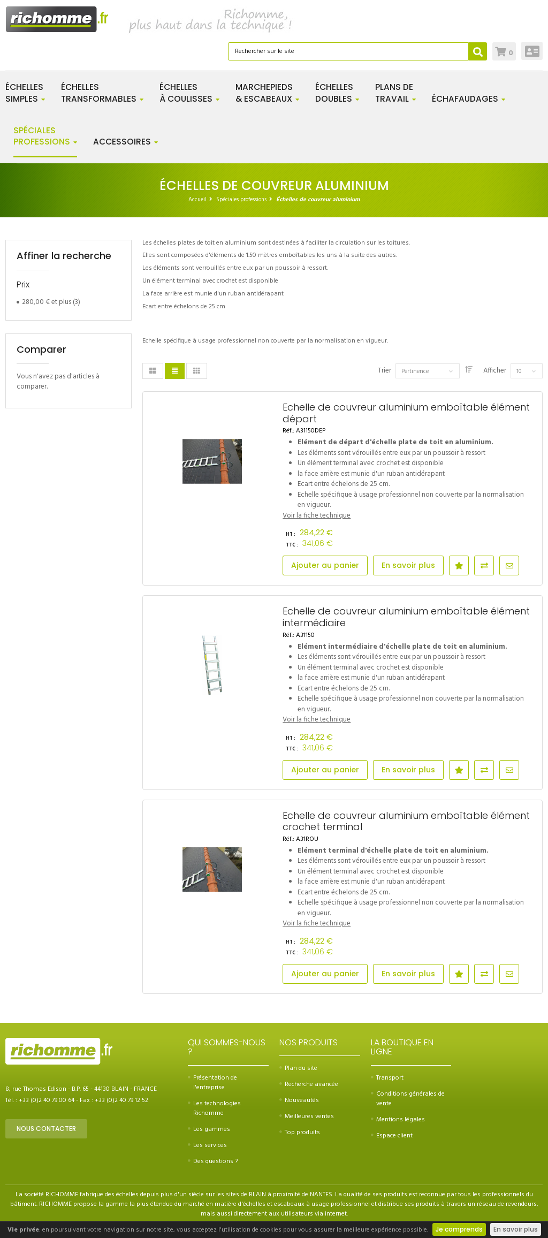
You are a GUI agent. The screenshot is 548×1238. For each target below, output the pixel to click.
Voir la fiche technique (317, 515)
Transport (387, 1078)
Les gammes (209, 1129)
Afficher (494, 371)
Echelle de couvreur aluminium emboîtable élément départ (406, 413)
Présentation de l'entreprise (212, 1083)
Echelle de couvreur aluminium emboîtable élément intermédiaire (406, 616)
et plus (46, 302)
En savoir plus (515, 1229)
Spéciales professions (241, 199)
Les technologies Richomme (214, 1108)
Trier (384, 371)
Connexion (532, 51)
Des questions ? (213, 1161)
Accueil (197, 199)
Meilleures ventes (306, 1116)
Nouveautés (299, 1100)
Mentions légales (398, 1119)
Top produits (299, 1132)
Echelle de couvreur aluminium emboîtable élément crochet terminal (406, 821)
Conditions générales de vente (408, 1099)
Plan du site (298, 1068)
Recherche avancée (308, 1084)
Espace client (392, 1135)
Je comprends (459, 1229)
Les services (207, 1145)
